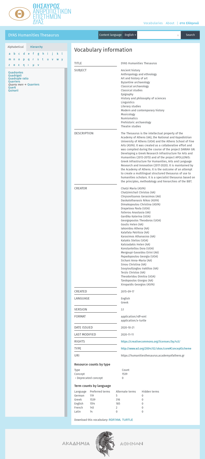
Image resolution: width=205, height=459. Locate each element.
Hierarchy (36, 47)
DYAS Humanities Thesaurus (33, 35)
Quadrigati (15, 75)
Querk (12, 87)
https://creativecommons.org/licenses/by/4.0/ (150, 341)
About (170, 23)
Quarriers (14, 81)
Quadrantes (15, 72)
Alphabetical (16, 47)
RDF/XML (115, 419)
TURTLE (127, 419)
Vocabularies (153, 23)
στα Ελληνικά (189, 23)
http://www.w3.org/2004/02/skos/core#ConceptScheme (156, 348)
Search (190, 35)
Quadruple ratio (18, 78)
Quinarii (13, 90)
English (130, 35)
